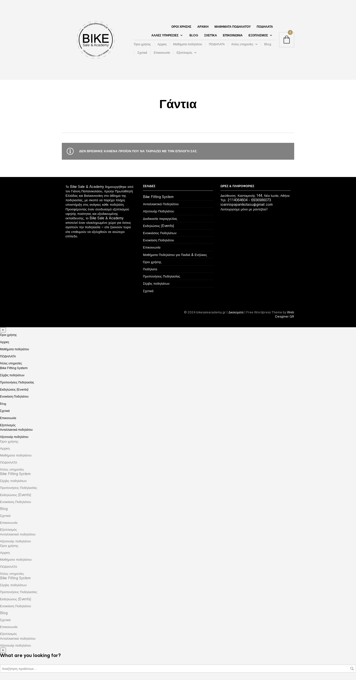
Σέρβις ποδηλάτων (156, 283)
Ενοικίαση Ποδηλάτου (158, 240)
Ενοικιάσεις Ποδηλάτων (160, 233)
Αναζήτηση (352, 669)
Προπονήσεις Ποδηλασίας (161, 276)
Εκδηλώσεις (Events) (158, 226)
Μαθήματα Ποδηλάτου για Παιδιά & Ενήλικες (175, 255)
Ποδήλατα (150, 269)
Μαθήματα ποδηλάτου (232, 27)
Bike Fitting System (158, 197)
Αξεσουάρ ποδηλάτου (14, 437)
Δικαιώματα (236, 312)
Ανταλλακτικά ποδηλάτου (16, 429)
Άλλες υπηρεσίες (164, 35)
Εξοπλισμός (258, 35)
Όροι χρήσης (181, 27)
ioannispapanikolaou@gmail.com (247, 204)
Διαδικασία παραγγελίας (160, 219)
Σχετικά (210, 35)
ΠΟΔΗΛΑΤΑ (265, 27)
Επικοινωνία (233, 35)
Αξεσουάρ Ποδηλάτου (158, 211)
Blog (193, 35)
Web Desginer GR (284, 314)
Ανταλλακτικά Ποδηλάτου (160, 204)
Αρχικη (202, 27)
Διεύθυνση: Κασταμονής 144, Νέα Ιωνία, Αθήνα (255, 196)
